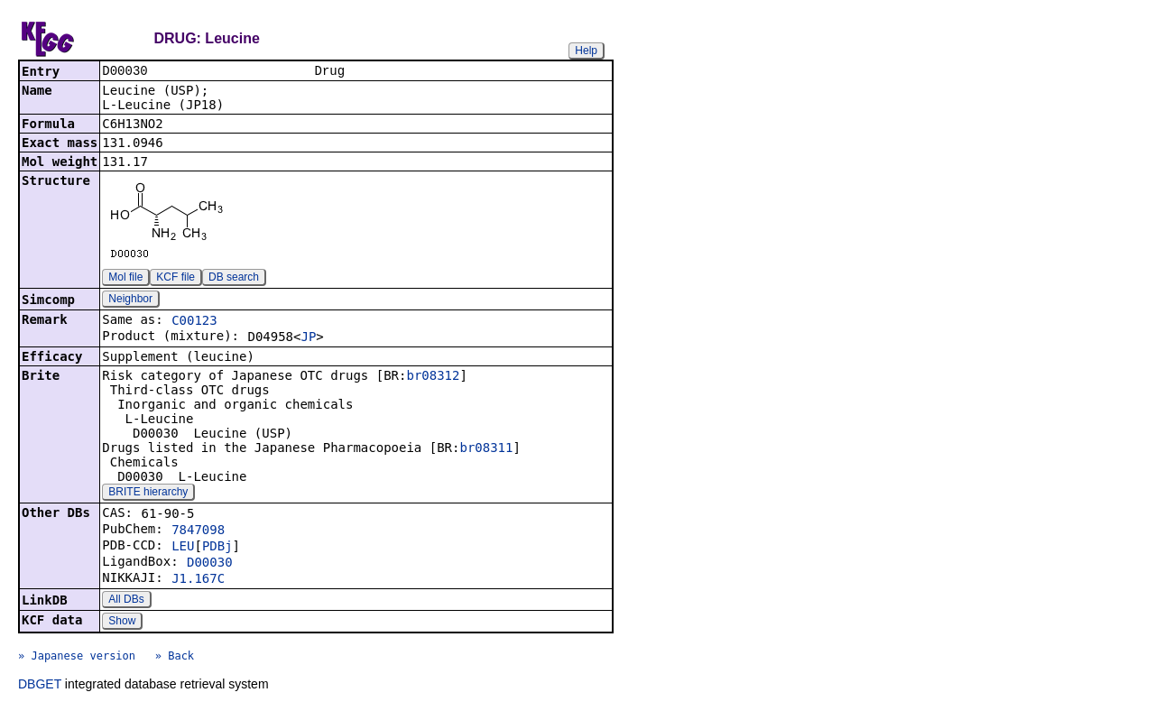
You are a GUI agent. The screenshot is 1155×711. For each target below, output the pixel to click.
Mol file (125, 278)
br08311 (486, 449)
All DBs (125, 601)
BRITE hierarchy (148, 493)
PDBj (217, 547)
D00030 (210, 564)
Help (586, 50)
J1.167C (198, 580)
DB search (233, 278)
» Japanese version (76, 657)
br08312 (432, 377)
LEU (182, 547)
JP (308, 338)
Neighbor (130, 300)
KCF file (175, 278)
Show (121, 622)
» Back (174, 657)
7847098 (198, 531)
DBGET (39, 686)
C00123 (194, 322)
